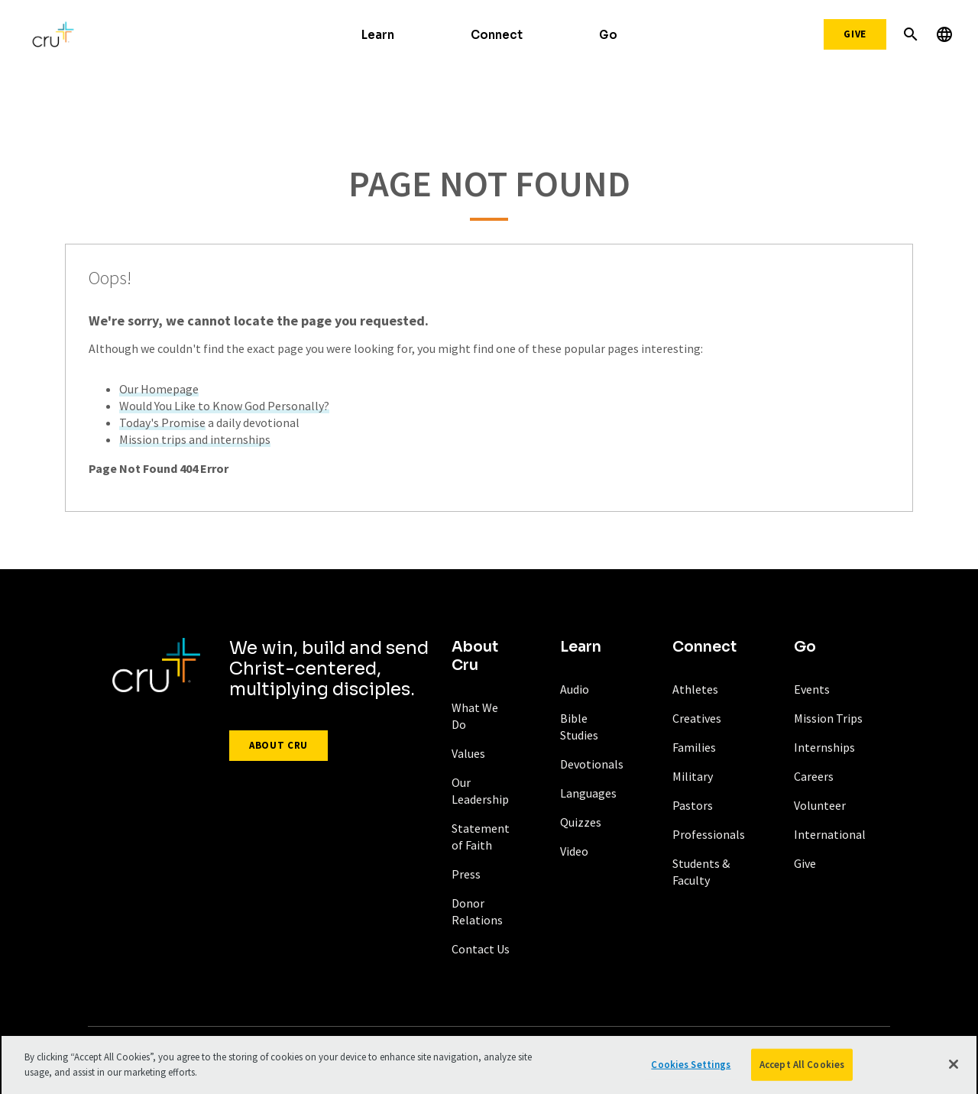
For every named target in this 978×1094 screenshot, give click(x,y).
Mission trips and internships (194, 439)
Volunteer (820, 805)
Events (812, 689)
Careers (814, 776)
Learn (377, 35)
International (830, 834)
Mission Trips (828, 718)
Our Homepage (159, 388)
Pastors (692, 805)
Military (692, 776)
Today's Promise (162, 422)
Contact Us (481, 948)
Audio (574, 689)
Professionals (708, 834)
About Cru (278, 745)
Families (694, 747)
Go (608, 35)
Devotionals (591, 764)
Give (855, 34)
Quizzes (580, 822)
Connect (497, 35)
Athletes (695, 689)
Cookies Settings (690, 1071)
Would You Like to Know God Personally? (224, 405)
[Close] (953, 1071)
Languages (588, 793)
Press (466, 874)
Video (574, 851)
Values (468, 753)
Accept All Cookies (801, 1071)
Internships (824, 747)
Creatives (696, 718)
